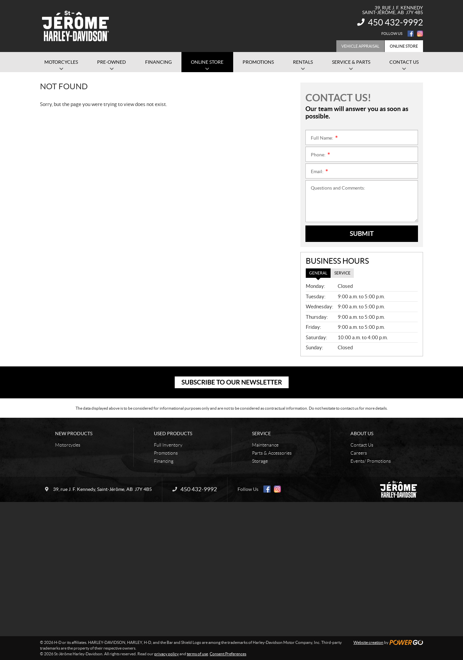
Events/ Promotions (370, 461)
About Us (361, 433)
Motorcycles (67, 445)
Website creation (368, 642)
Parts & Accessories (272, 453)
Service (261, 433)
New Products (73, 433)
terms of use (197, 654)
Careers (358, 453)
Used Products (173, 433)
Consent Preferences (228, 654)
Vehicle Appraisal (360, 46)
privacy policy (166, 654)
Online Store (404, 46)
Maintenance (265, 445)
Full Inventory (168, 445)
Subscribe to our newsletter (231, 382)
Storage (260, 461)
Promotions (166, 453)
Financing (163, 461)
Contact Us (361, 445)
